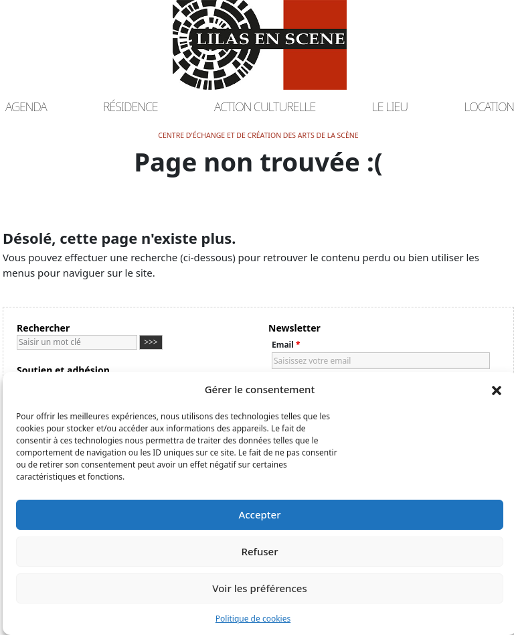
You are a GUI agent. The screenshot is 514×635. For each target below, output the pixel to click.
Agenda (26, 106)
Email (286, 344)
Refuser (259, 551)
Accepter (259, 514)
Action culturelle (265, 106)
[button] (496, 389)
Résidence (130, 106)
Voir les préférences (259, 588)
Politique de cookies (253, 618)
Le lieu (390, 106)
